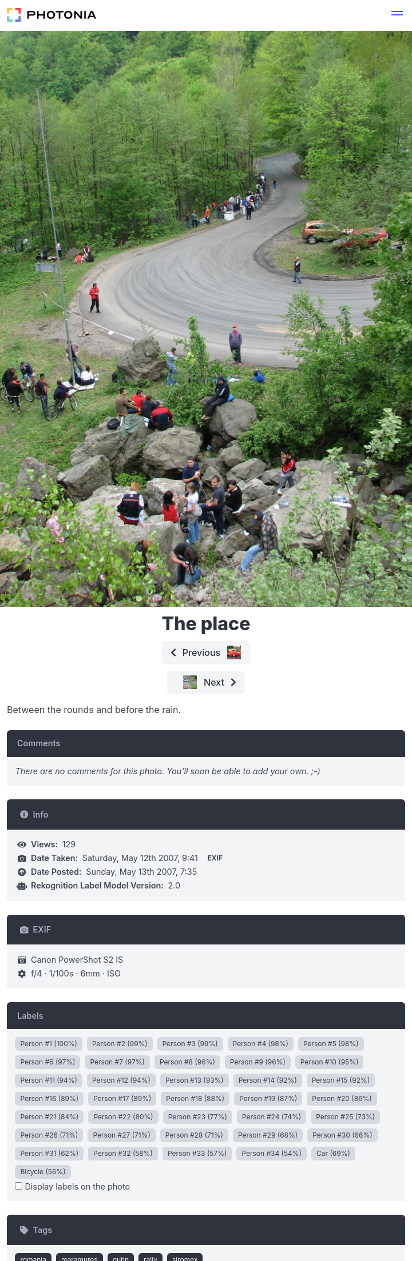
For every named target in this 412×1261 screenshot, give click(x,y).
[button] (397, 14)
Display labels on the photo (72, 1186)
